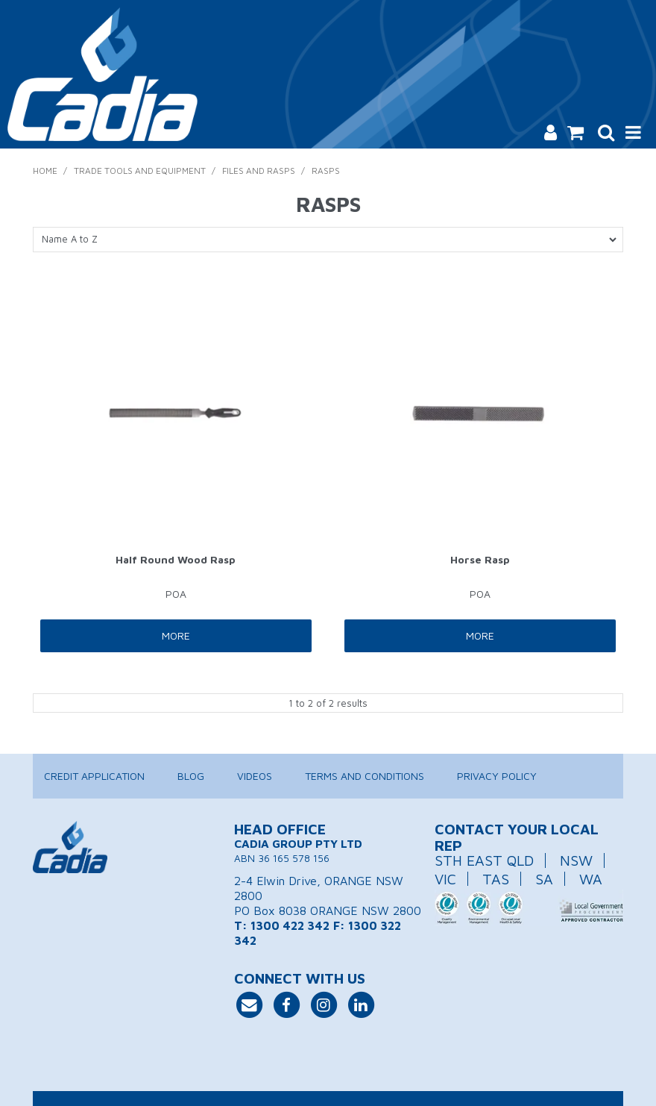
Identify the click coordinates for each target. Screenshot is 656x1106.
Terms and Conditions (364, 775)
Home (45, 170)
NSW (576, 860)
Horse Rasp (480, 559)
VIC (445, 878)
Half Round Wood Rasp (176, 559)
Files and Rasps (258, 170)
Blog (190, 775)
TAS (495, 878)
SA (544, 878)
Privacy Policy (497, 775)
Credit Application (94, 775)
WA (590, 878)
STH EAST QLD (484, 860)
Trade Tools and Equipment (140, 170)
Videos (254, 775)
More (176, 635)
